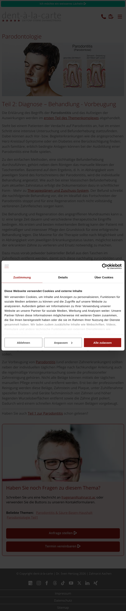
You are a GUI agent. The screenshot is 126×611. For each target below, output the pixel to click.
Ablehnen (23, 342)
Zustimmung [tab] (22, 277)
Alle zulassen (102, 342)
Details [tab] (63, 277)
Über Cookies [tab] (103, 277)
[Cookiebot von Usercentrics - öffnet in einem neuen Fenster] (105, 266)
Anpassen (63, 342)
